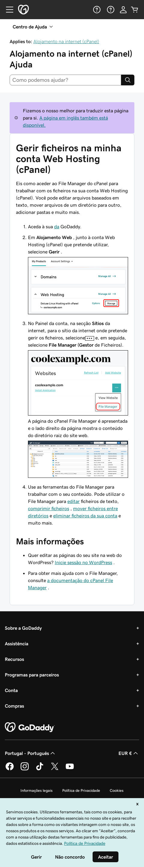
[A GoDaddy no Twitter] (55, 769)
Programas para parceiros (32, 674)
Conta (11, 690)
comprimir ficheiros (48, 508)
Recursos (14, 659)
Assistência (16, 643)
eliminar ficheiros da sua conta (85, 515)
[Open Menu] (7, 9)
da (56, 226)
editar (73, 501)
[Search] (127, 80)
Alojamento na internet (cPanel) (66, 41)
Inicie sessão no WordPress (83, 562)
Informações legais (36, 790)
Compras (14, 705)
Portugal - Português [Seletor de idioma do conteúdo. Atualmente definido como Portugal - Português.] (30, 753)
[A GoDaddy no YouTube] (70, 769)
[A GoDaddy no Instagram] (24, 769)
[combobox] (65, 80)
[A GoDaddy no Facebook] (9, 769)
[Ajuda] (96, 9)
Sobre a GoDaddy (23, 628)
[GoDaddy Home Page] (30, 727)
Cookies (117, 790)
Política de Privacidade (81, 790)
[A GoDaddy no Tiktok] (39, 769)
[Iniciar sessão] (123, 9)
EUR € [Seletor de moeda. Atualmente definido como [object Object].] (128, 753)
